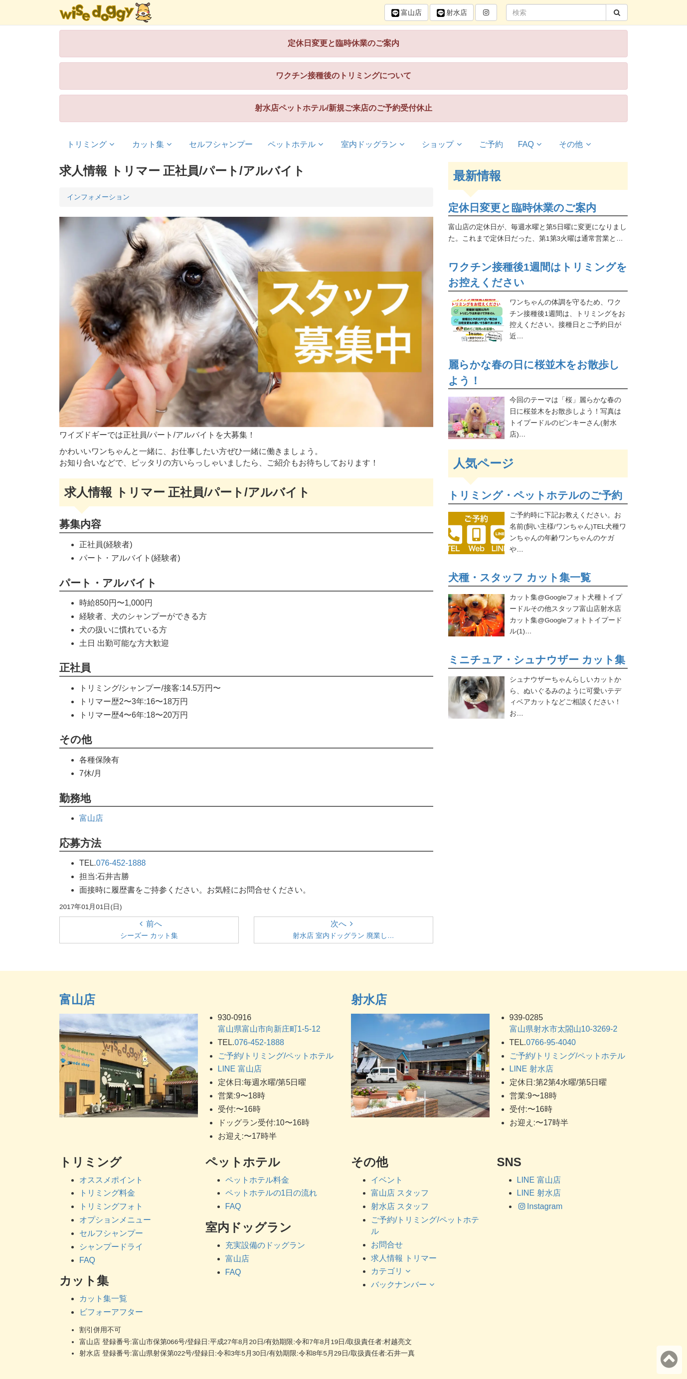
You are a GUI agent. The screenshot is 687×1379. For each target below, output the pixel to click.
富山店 (91, 818)
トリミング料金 (107, 1193)
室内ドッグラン (374, 144)
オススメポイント (111, 1180)
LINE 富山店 (240, 1069)
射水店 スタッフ (400, 1206)
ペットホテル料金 (257, 1180)
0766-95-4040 (551, 1042)
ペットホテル (297, 144)
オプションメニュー (115, 1220)
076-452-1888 (121, 863)
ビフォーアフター (111, 1312)
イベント (387, 1180)
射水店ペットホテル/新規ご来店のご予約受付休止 (343, 108)
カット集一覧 (103, 1298)
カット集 (153, 144)
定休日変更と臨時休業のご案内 (343, 43)
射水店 (369, 999)
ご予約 (491, 144)
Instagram (540, 1206)
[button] (486, 12)
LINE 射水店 (531, 1069)
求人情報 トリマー (404, 1258)
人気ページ (483, 463)
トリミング (92, 144)
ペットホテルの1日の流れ (271, 1193)
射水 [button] (451, 12)
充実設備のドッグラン (265, 1245)
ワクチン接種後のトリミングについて (343, 75)
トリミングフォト (111, 1206)
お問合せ (387, 1244)
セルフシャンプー (221, 144)
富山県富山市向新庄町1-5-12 (269, 1029)
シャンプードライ (111, 1246)
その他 (576, 144)
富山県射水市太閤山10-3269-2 (564, 1029)
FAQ (531, 144)
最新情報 (477, 175)
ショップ (443, 144)
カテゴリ (392, 1271)
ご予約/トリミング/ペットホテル (276, 1056)
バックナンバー (404, 1284)
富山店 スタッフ (400, 1193)
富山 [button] (406, 12)
